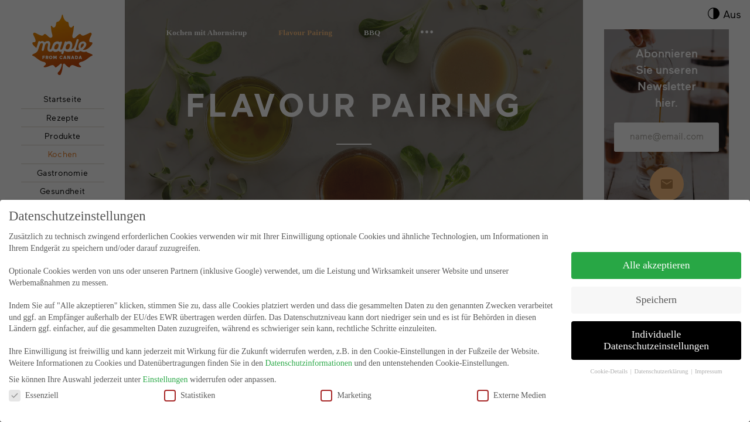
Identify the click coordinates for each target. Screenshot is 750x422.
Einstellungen (165, 374)
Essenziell (34, 389)
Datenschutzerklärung (662, 366)
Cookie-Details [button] (609, 366)
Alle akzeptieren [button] (656, 260)
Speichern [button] (656, 294)
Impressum (708, 366)
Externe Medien (511, 389)
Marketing (346, 389)
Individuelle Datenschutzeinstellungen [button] (656, 334)
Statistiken (189, 389)
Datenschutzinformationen (308, 357)
